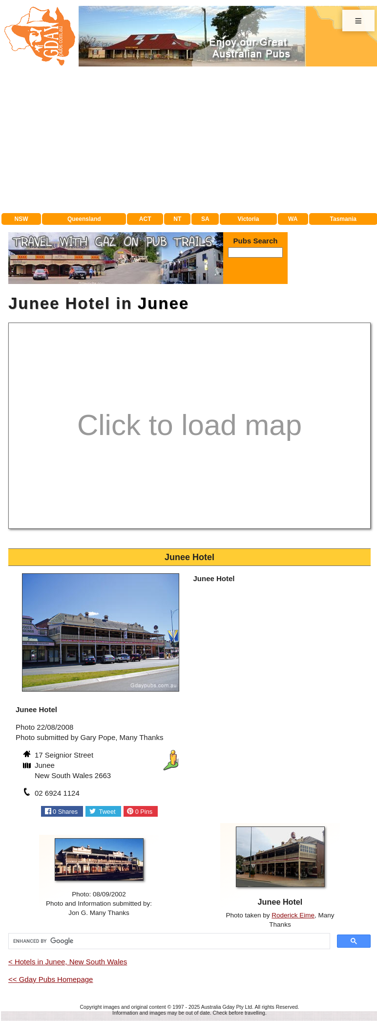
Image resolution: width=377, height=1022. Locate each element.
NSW (21, 219)
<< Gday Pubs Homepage (50, 979)
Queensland (84, 219)
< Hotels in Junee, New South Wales (67, 961)
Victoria (248, 219)
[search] (168, 941)
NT (177, 219)
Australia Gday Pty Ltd (226, 1007)
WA (292, 219)
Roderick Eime (293, 915)
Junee (163, 303)
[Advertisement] (189, 139)
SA (205, 219)
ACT (145, 219)
